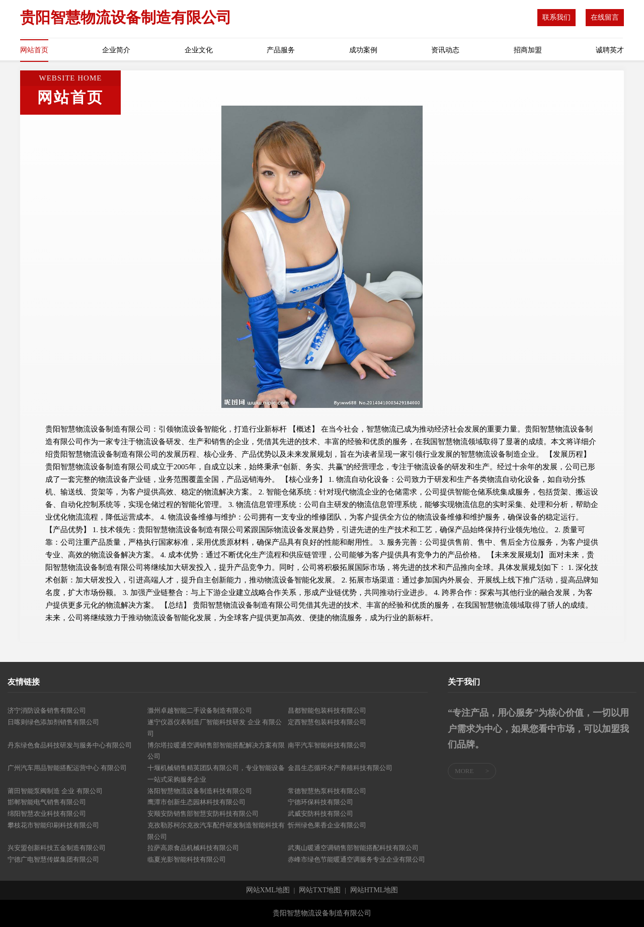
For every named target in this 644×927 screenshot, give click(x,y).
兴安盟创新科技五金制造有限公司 (57, 848)
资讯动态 (445, 50)
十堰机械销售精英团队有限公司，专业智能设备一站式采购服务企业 (216, 773)
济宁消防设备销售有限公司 (47, 710)
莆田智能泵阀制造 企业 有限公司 (55, 791)
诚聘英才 (610, 50)
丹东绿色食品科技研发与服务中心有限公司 (70, 745)
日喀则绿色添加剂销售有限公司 (53, 722)
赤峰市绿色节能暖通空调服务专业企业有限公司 (356, 859)
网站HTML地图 (374, 890)
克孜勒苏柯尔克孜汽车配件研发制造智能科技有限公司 (216, 830)
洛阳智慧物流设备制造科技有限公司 (199, 791)
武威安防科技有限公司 (320, 813)
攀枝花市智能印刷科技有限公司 (53, 825)
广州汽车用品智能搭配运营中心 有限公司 (67, 768)
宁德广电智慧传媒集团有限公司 (53, 859)
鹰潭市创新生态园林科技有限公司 (196, 802)
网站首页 (34, 50)
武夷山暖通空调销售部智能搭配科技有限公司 (353, 848)
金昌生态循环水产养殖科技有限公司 (340, 768)
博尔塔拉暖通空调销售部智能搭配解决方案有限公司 (216, 751)
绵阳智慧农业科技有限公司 (47, 813)
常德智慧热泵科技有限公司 (327, 791)
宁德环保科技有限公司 (320, 802)
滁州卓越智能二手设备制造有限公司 (199, 710)
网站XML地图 (268, 890)
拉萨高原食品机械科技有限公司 (193, 848)
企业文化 (199, 50)
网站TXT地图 (320, 890)
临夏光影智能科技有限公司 (186, 859)
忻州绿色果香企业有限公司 (327, 825)
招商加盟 (528, 50)
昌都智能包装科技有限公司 (327, 710)
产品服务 (281, 50)
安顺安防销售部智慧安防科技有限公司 (203, 813)
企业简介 (116, 50)
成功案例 (363, 50)
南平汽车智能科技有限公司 (327, 745)
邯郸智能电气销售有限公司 (47, 802)
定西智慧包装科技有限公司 (327, 722)
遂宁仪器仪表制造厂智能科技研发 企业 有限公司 (214, 727)
